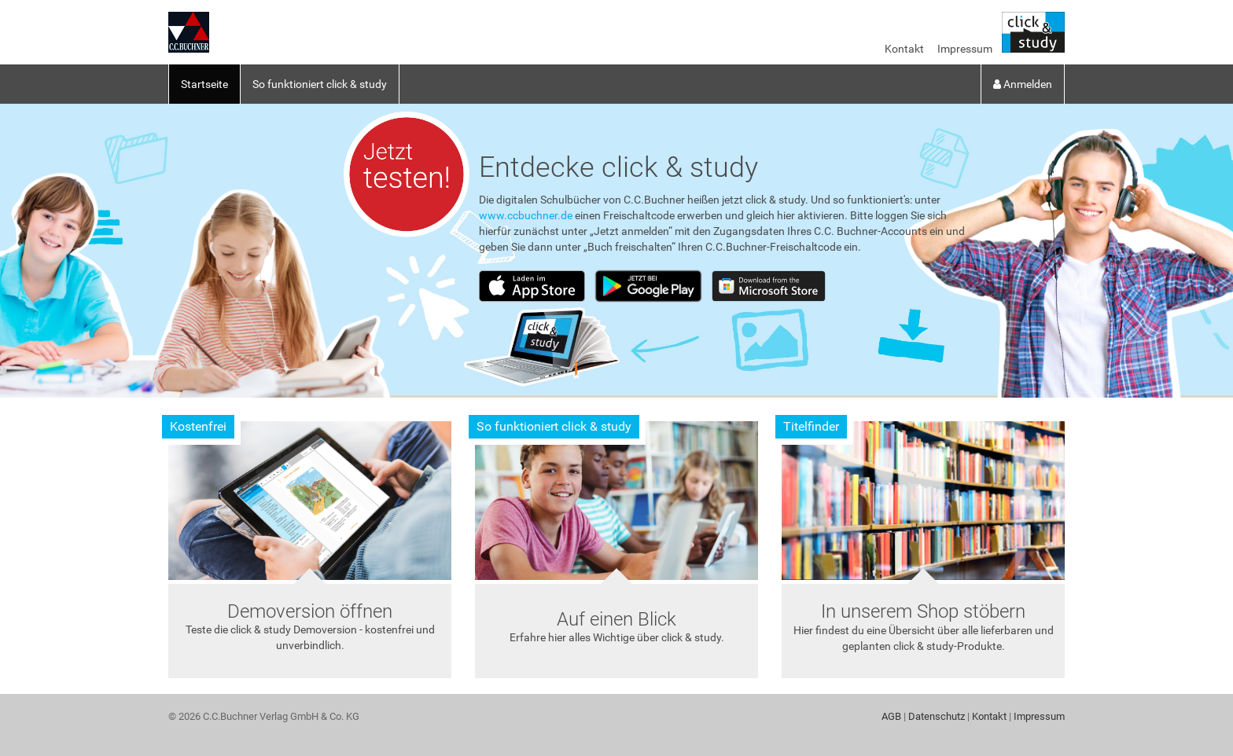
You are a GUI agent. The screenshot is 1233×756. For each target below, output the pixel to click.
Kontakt (904, 48)
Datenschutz (936, 716)
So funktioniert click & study (319, 84)
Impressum (964, 48)
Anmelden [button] (1022, 84)
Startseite (204, 84)
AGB (891, 716)
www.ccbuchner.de (525, 215)
